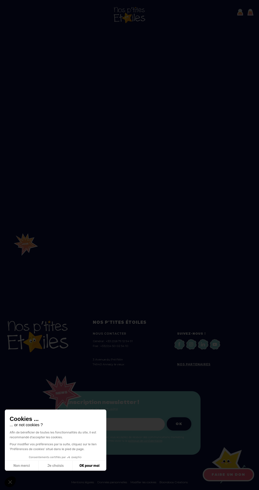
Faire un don (228, 474)
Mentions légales (82, 482)
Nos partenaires (193, 364)
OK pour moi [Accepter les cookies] (89, 466)
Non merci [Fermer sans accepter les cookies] (21, 466)
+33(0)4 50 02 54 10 (114, 346)
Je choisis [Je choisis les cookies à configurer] (55, 466)
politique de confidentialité (145, 440)
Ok (179, 424)
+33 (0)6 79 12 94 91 (119, 341)
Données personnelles (112, 482)
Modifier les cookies (143, 482)
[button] (10, 482)
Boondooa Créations (173, 482)
